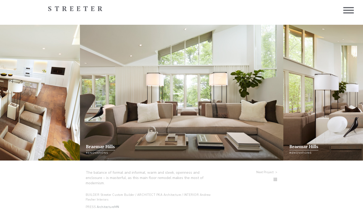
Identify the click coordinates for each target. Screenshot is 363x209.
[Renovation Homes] (275, 179)
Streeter (76, 9)
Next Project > (266, 172)
